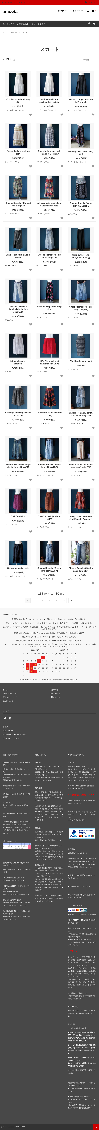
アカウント (91, 2)
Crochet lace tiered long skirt (18, 100)
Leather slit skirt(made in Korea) (18, 256)
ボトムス (14, 32)
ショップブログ (39, 24)
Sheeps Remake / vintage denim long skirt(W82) (18, 465)
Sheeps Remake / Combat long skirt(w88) (18, 204)
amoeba (11, 11)
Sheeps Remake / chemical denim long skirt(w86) (18, 309)
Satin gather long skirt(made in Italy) (81, 256)
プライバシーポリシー (12, 738)
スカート (24, 32)
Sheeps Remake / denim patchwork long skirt (81, 414)
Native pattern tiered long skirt (80, 152)
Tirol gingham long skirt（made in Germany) (49, 152)
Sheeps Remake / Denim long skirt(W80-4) (49, 569)
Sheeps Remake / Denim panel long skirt (81, 569)
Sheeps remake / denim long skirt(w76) (80, 308)
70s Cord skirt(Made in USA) (49, 517)
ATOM (10, 731)
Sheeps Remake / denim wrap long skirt (49, 256)
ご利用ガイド (8, 24)
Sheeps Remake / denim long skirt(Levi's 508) (81, 466)
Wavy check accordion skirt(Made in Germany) (80, 517)
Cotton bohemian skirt (18, 568)
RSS (4, 731)
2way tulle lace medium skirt (18, 152)
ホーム (5, 32)
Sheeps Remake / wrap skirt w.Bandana (81, 204)
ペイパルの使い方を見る (76, 820)
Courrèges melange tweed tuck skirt (18, 414)
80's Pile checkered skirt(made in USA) (49, 362)
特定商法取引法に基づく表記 (14, 734)
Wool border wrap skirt (81, 361)
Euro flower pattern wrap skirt (49, 308)
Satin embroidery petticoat (18, 362)
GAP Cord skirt (18, 516)
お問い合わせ (23, 24)
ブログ (5, 727)
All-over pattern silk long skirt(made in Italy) (49, 204)
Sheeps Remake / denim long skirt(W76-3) (49, 465)
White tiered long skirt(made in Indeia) (49, 100)
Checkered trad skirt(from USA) (49, 414)
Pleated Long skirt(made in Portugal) (81, 100)
